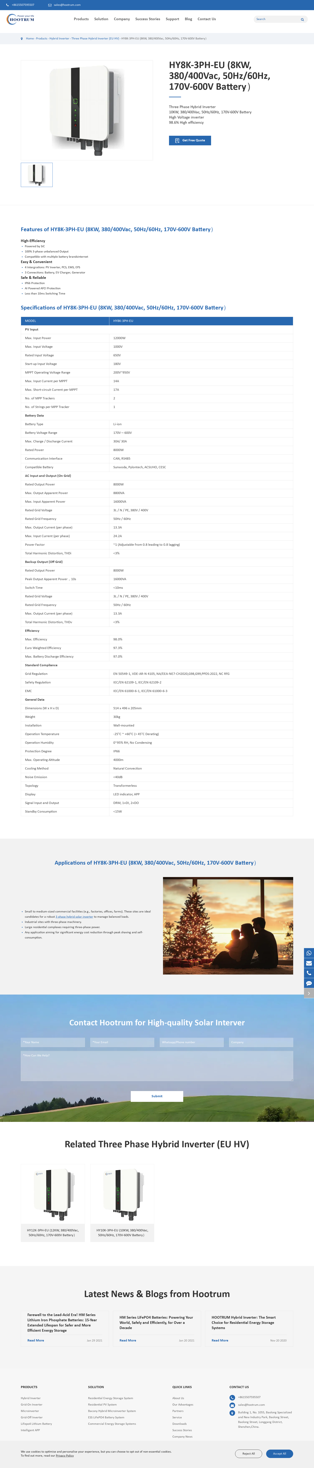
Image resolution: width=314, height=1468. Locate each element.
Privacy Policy (65, 1455)
